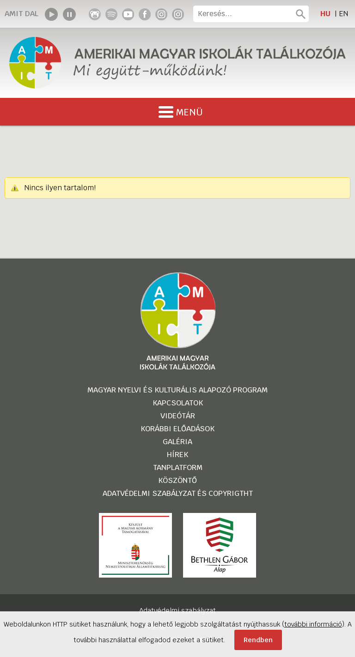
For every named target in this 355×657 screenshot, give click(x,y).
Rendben (258, 640)
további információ (313, 624)
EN (343, 13)
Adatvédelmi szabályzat (177, 610)
